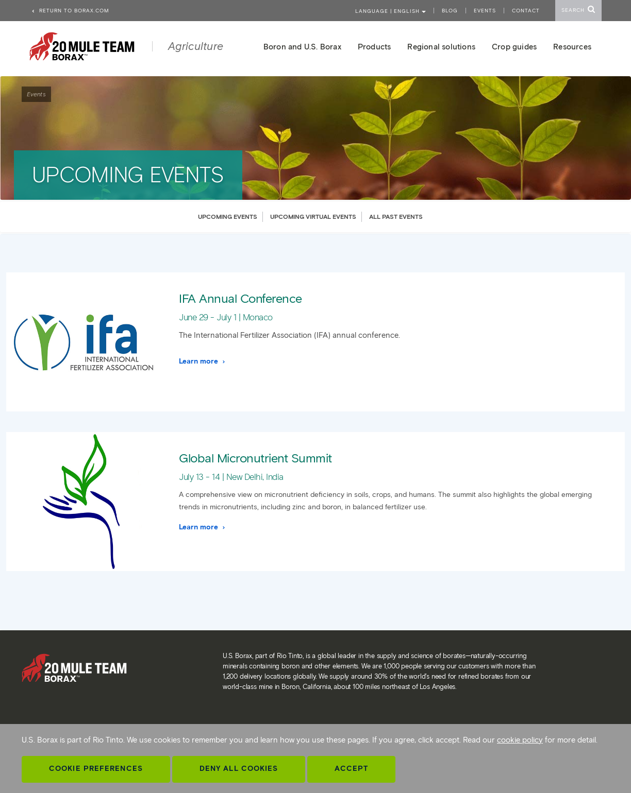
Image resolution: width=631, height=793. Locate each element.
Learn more (202, 361)
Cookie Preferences (96, 768)
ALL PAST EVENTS (396, 216)
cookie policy (520, 740)
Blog (450, 10)
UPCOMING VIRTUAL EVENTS (313, 216)
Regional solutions (441, 46)
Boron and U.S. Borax (302, 46)
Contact (526, 10)
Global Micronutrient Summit (255, 458)
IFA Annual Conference (240, 298)
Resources (572, 46)
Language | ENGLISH (390, 11)
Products (374, 46)
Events (485, 10)
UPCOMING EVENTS (227, 216)
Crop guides (514, 46)
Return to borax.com (70, 10)
